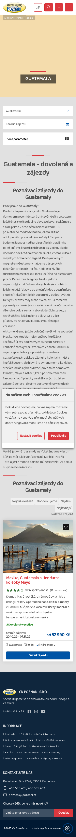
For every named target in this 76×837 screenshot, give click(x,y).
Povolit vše (58, 435)
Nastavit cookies (31, 435)
